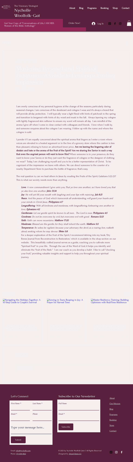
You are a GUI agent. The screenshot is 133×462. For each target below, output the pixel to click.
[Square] (111, 452)
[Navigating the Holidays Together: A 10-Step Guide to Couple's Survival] (22, 310)
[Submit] (18, 439)
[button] (129, 23)
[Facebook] (115, 23)
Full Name (63, 404)
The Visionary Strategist (26, 6)
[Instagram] (120, 23)
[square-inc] (109, 23)
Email (13, 414)
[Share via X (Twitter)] (24, 270)
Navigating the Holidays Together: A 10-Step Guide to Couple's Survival (21, 327)
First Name (15, 404)
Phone (35, 414)
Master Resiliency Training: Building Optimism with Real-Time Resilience (109, 327)
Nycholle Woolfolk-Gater (29, 12)
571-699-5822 (21, 454)
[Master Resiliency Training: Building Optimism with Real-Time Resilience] (110, 310)
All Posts (7, 43)
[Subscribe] (65, 426)
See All (127, 294)
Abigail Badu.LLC (75, 454)
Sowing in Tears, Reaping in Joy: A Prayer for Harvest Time (66, 327)
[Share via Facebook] (17, 270)
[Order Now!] (74, 23)
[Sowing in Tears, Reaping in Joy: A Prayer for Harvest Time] (66, 310)
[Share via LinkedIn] (31, 270)
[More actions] (115, 61)
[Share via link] (37, 270)
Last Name (37, 404)
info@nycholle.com (23, 451)
